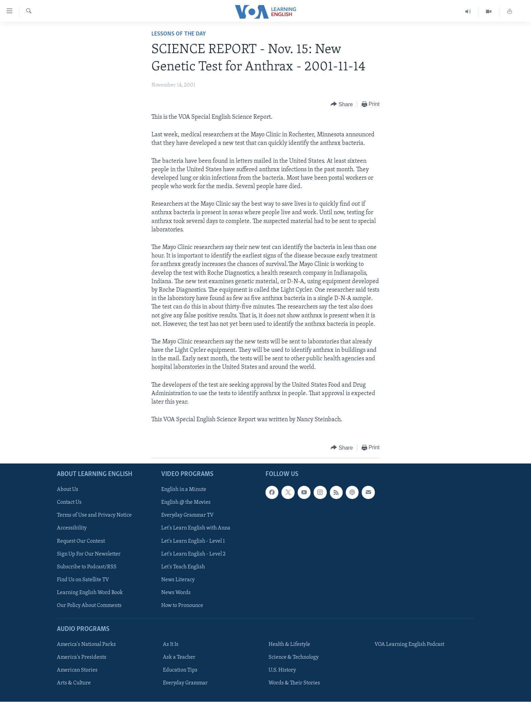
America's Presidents (81, 657)
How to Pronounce (182, 605)
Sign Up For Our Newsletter (89, 554)
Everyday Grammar (185, 683)
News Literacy (178, 580)
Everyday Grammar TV (187, 515)
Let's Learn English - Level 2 (193, 554)
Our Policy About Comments (89, 605)
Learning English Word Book (90, 592)
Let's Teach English (183, 567)
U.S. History (282, 670)
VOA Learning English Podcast (409, 645)
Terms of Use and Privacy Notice (94, 515)
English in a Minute (183, 490)
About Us (67, 490)
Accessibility (72, 528)
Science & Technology (294, 657)
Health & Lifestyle (289, 645)
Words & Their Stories (294, 683)
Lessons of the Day (178, 34)
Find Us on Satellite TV (83, 580)
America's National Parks (86, 645)
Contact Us (69, 502)
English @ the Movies (186, 502)
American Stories (77, 670)
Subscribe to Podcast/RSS (86, 567)
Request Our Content (81, 541)
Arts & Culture (74, 683)
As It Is (170, 645)
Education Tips (180, 670)
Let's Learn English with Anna (195, 528)
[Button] (342, 104)
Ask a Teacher (179, 657)
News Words (176, 592)
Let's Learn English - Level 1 (193, 541)
